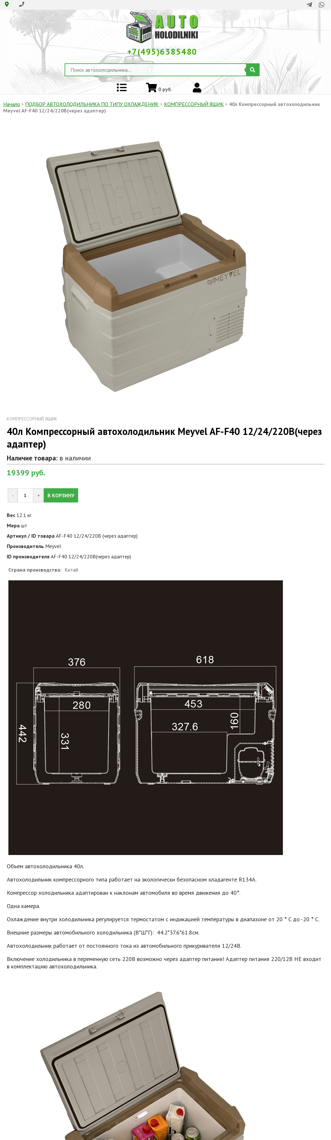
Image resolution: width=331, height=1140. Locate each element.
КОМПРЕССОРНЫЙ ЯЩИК (194, 104)
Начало (11, 104)
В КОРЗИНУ (60, 495)
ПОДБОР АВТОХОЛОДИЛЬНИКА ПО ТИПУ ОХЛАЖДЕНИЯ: (92, 104)
